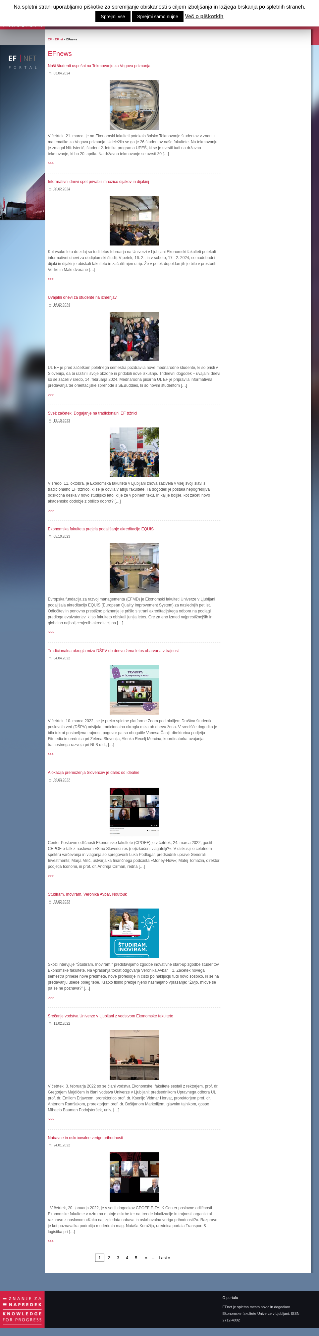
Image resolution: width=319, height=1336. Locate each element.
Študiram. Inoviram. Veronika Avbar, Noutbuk (87, 894)
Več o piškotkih (204, 16)
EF (50, 39)
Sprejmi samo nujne (157, 16)
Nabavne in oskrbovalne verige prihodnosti (85, 1138)
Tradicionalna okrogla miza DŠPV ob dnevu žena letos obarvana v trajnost (113, 650)
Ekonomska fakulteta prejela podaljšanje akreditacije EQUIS (101, 529)
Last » (164, 1257)
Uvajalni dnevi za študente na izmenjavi (83, 297)
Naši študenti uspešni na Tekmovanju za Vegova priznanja (99, 66)
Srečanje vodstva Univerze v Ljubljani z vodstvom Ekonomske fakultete (110, 1016)
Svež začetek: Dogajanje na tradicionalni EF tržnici (92, 413)
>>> (51, 163)
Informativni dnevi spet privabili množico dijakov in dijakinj (98, 181)
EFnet (59, 39)
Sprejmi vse (113, 16)
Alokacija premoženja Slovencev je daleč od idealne (93, 772)
